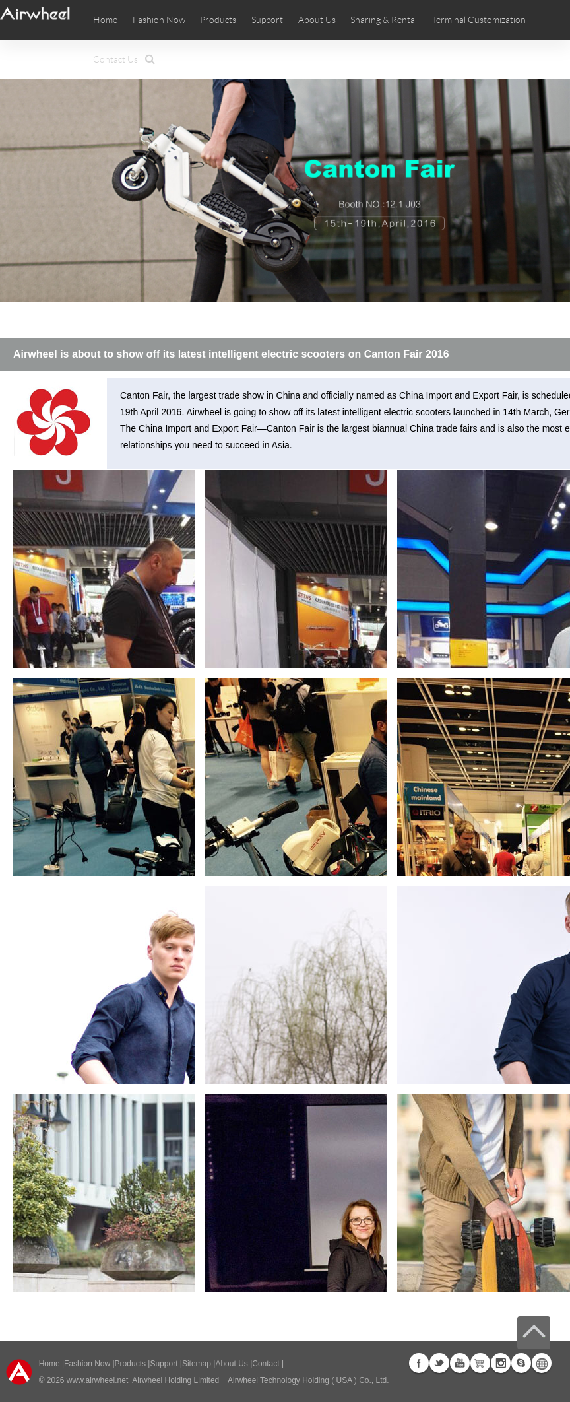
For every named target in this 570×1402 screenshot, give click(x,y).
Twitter (439, 1363)
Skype (521, 1363)
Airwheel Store (480, 1363)
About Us (231, 1363)
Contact (265, 1363)
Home (105, 20)
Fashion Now (87, 1363)
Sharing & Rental (383, 20)
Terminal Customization (479, 20)
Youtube (460, 1363)
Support (267, 20)
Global (542, 1363)
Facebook (419, 1363)
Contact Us (115, 59)
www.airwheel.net (97, 1380)
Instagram (501, 1363)
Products (218, 20)
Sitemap (196, 1363)
